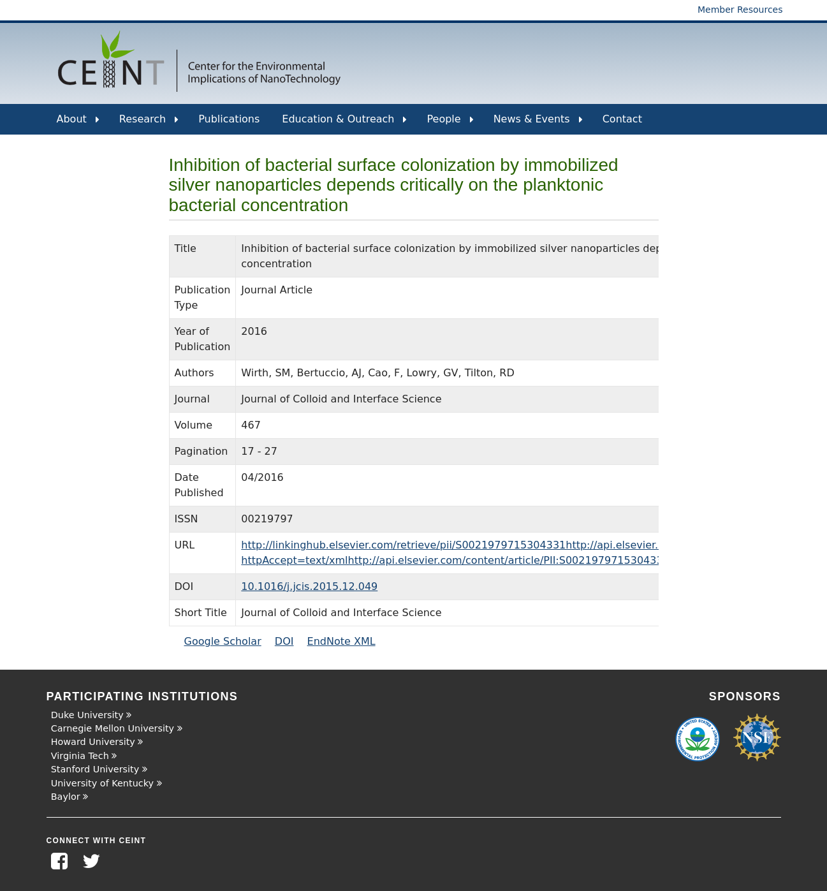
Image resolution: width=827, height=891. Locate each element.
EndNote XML (341, 641)
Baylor (65, 797)
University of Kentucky (102, 783)
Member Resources (740, 9)
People (450, 124)
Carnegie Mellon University (112, 728)
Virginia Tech (80, 756)
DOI (284, 641)
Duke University (87, 715)
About (78, 124)
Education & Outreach (344, 124)
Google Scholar (222, 641)
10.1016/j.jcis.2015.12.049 (309, 586)
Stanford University (95, 769)
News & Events (538, 124)
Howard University (93, 742)
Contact (622, 119)
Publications (229, 119)
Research (149, 124)
